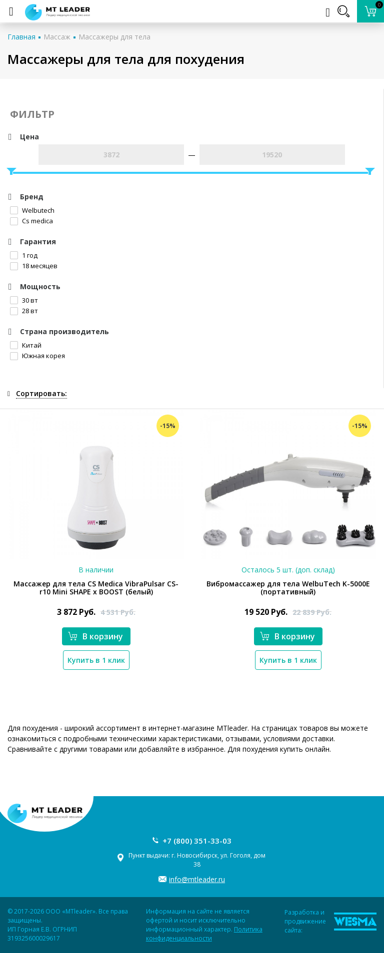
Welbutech (32, 210)
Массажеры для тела (114, 36)
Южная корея (37, 355)
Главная (22, 36)
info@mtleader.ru (197, 879)
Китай (26, 345)
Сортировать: (41, 393)
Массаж (57, 36)
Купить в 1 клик (96, 660)
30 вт (24, 300)
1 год (24, 255)
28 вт (24, 310)
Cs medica (31, 220)
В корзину (95, 636)
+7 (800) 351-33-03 (197, 841)
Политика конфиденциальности (204, 934)
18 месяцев (34, 265)
